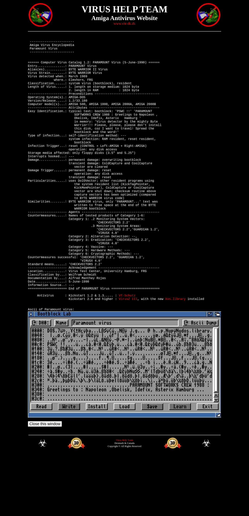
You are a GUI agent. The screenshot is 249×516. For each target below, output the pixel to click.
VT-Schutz (127, 352)
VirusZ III (128, 357)
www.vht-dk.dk (124, 24)
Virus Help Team (124, 501)
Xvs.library (175, 357)
